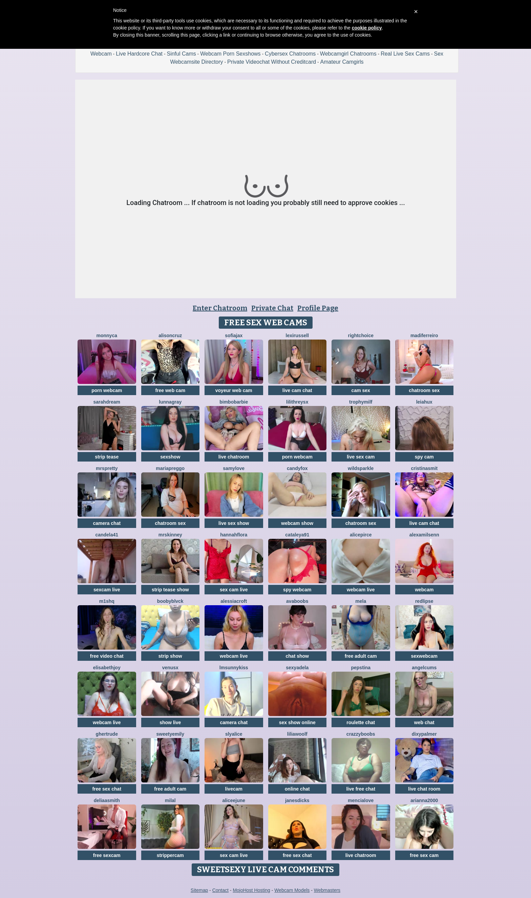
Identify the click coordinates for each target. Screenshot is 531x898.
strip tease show (170, 589)
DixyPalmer (424, 734)
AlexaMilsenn (424, 534)
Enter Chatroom (220, 308)
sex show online (297, 722)
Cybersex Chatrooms (290, 54)
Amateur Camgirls (342, 62)
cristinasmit (424, 468)
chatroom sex (424, 390)
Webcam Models (292, 890)
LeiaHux (424, 402)
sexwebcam (424, 656)
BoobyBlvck (170, 601)
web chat (424, 722)
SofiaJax (233, 335)
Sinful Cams (181, 54)
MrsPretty (107, 468)
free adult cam (361, 656)
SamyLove (234, 468)
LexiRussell (297, 335)
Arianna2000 (424, 800)
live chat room (424, 789)
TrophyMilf (360, 402)
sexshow (170, 457)
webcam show (297, 523)
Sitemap (199, 890)
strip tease (107, 457)
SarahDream (106, 402)
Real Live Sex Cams (405, 54)
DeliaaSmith (107, 800)
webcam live (361, 589)
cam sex (361, 390)
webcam (424, 589)
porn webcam (106, 390)
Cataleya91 (297, 534)
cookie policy (367, 27)
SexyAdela (297, 667)
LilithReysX (297, 402)
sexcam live (106, 589)
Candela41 (106, 534)
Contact (220, 890)
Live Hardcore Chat (139, 54)
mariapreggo (170, 468)
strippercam (170, 855)
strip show (170, 656)
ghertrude (107, 734)
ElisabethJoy (107, 667)
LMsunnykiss (233, 667)
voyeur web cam (233, 390)
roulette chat (360, 722)
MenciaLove (361, 800)
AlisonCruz (170, 335)
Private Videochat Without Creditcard (271, 62)
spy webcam (297, 589)
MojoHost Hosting (251, 890)
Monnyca (107, 335)
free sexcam (107, 855)
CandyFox (297, 468)
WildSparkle (361, 468)
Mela (360, 601)
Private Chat (272, 308)
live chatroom (233, 457)
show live (170, 722)
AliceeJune (233, 800)
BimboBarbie (233, 402)
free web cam (170, 390)
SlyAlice (233, 734)
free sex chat (106, 789)
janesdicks (297, 800)
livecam (233, 789)
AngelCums (424, 667)
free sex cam (424, 855)
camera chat (107, 523)
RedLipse (424, 601)
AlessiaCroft (233, 601)
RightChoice (361, 335)
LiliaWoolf (297, 734)
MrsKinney (170, 534)
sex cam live (234, 589)
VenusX (170, 667)
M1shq (106, 601)
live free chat (360, 789)
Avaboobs (297, 601)
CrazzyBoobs (360, 734)
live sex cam (361, 457)
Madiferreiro (424, 335)
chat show (297, 656)
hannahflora (233, 534)
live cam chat (297, 390)
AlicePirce (361, 534)
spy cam (424, 457)
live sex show (233, 523)
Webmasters (327, 890)
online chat (297, 789)
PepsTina (360, 667)
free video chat (107, 656)
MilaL (170, 800)
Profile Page (317, 308)
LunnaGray (170, 402)
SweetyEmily (170, 734)
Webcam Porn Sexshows (230, 54)
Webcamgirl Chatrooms (348, 54)
